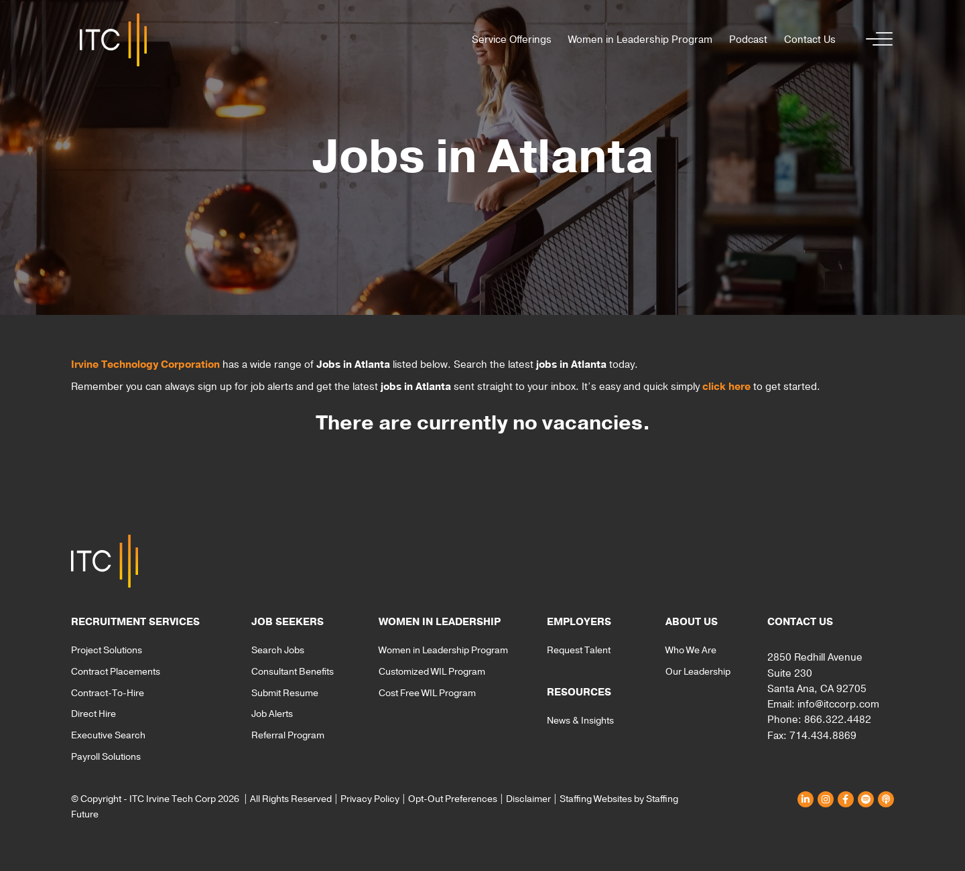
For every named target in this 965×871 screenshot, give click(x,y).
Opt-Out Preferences (452, 799)
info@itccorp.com (838, 704)
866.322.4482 (837, 719)
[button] (875, 40)
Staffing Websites (596, 799)
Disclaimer (528, 799)
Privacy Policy (369, 799)
